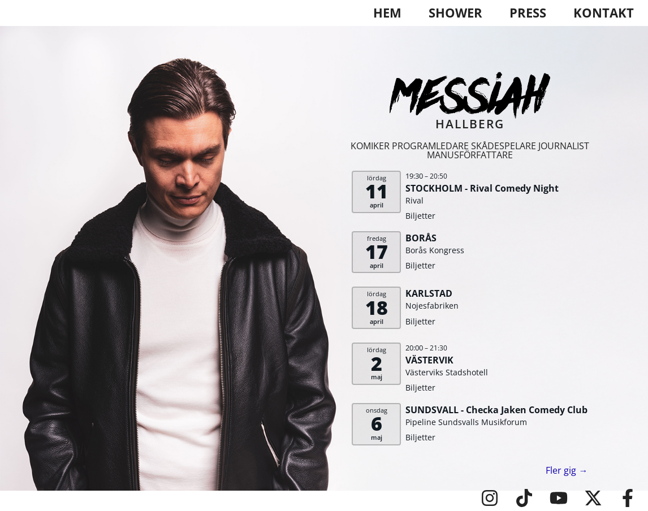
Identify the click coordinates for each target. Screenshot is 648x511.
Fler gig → (566, 470)
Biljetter (420, 215)
